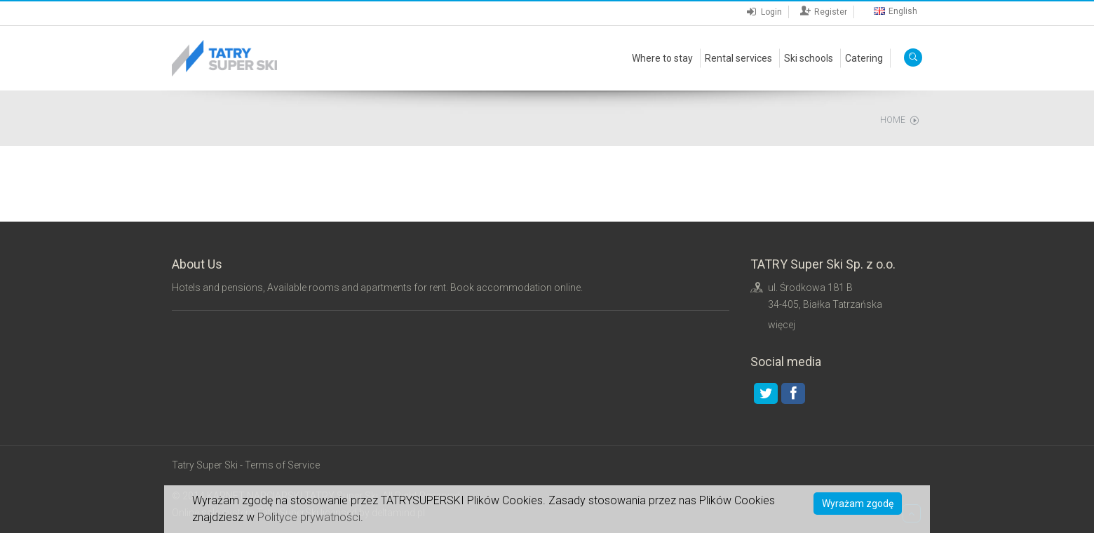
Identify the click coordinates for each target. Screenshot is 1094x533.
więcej (781, 324)
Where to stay (662, 58)
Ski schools (808, 58)
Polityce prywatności (308, 517)
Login (766, 12)
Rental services (738, 58)
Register (826, 12)
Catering (864, 58)
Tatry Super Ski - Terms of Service (246, 465)
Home (892, 120)
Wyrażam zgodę (857, 503)
